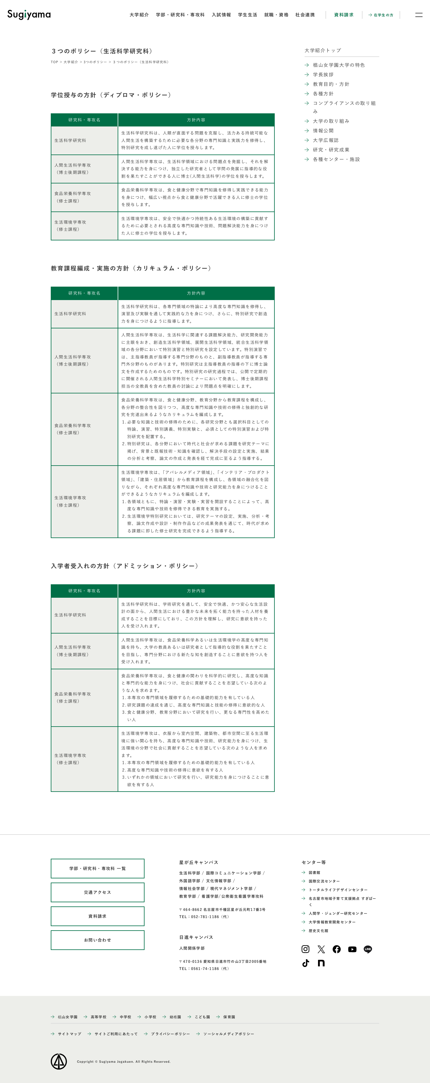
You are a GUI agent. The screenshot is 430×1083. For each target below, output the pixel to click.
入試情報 (221, 15)
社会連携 (305, 15)
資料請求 (344, 15)
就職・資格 (276, 15)
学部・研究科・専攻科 (180, 15)
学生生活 (248, 15)
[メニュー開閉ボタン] (415, 15)
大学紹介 (139, 15)
